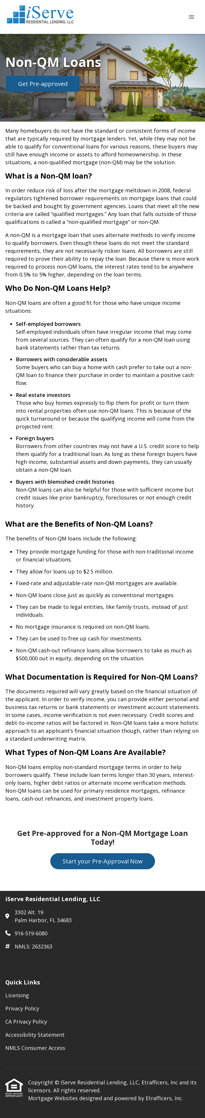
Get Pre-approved (43, 84)
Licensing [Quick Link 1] (17, 995)
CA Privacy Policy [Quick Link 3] (26, 1021)
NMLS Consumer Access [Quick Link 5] (35, 1047)
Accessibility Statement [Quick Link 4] (35, 1034)
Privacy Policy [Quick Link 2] (22, 1008)
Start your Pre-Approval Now (103, 861)
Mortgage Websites (53, 1098)
